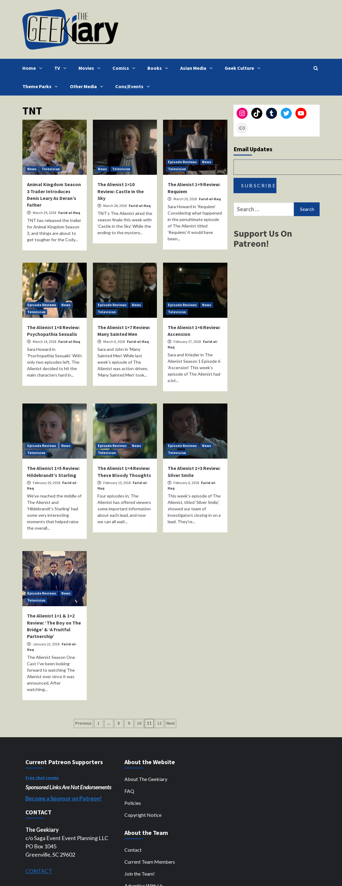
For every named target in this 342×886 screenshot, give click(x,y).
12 (159, 723)
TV (61, 68)
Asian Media (197, 68)
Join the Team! (139, 874)
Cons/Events (134, 86)
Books (159, 68)
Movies (90, 68)
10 (139, 723)
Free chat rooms (42, 777)
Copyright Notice (143, 815)
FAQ (129, 791)
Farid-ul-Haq (69, 212)
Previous (83, 723)
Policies (132, 803)
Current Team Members (149, 862)
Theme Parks (41, 86)
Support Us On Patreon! (263, 238)
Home (33, 68)
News (31, 169)
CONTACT (38, 871)
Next (170, 723)
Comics (125, 68)
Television (51, 169)
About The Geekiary (145, 779)
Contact (133, 850)
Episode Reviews (182, 162)
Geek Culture (244, 68)
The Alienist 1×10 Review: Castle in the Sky (120, 191)
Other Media (88, 86)
